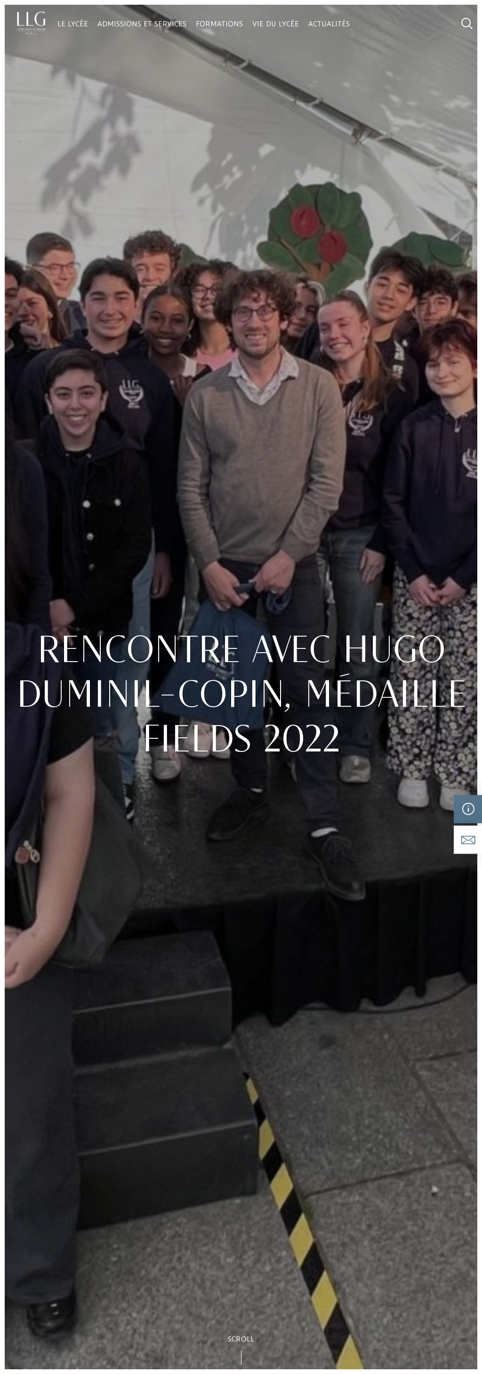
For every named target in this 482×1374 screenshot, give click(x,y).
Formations (219, 23)
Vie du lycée (275, 23)
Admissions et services (141, 23)
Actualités (329, 23)
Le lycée (72, 23)
